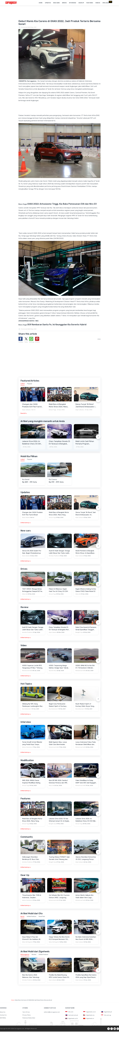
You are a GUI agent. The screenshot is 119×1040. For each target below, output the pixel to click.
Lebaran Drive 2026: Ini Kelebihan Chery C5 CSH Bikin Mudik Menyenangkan (32, 442)
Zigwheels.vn (88, 1018)
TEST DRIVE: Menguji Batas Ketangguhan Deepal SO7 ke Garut (32, 590)
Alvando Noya (53, 670)
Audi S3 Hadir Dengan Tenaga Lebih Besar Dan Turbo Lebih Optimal (59, 552)
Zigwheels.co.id (89, 1012)
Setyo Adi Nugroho (27, 942)
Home (40, 2)
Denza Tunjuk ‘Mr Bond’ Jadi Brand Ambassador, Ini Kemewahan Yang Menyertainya (86, 405)
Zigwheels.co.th (71, 1018)
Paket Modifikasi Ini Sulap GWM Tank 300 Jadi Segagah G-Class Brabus (86, 781)
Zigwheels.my (88, 1015)
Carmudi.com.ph (71, 1015)
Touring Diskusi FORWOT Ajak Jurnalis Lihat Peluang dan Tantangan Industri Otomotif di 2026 (59, 858)
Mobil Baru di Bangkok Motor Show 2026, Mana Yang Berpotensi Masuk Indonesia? (58, 405)
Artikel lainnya (25, 522)
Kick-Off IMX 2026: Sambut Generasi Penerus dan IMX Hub (58, 781)
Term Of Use (26, 1012)
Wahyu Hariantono (27, 747)
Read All (23, 413)
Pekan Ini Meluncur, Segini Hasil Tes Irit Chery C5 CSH (58, 590)
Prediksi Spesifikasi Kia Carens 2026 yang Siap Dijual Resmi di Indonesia (86, 976)
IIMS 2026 (105, 2)
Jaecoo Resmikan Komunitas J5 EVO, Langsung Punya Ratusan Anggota (86, 858)
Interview (72, 2)
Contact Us (3, 1015)
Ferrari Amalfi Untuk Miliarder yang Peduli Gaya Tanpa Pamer (32, 743)
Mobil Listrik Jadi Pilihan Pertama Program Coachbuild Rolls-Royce (85, 442)
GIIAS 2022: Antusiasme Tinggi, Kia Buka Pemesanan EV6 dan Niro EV (62, 204)
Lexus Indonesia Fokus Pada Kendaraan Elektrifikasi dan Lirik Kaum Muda (86, 743)
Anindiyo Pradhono (54, 555)
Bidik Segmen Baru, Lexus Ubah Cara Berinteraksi (58, 743)
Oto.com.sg (106, 1015)
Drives (64, 2)
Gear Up (81, 2)
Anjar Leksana (26, 409)
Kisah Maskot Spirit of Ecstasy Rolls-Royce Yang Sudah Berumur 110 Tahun (85, 705)
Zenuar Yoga (52, 409)
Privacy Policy (26, 1015)
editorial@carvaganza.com (52, 1012)
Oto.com (69, 1012)
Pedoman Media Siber (28, 1018)
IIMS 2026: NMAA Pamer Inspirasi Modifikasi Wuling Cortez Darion (31, 781)
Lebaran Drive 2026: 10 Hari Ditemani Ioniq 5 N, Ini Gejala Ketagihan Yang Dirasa (59, 820)
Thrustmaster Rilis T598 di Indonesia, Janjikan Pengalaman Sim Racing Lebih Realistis (32, 896)
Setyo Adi (24, 594)
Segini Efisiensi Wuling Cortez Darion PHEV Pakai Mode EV (86, 590)
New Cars (56, 2)
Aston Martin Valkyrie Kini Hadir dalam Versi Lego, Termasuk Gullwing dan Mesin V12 (86, 896)
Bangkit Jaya (79, 632)
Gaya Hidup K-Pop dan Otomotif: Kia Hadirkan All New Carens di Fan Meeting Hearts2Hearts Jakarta (31, 938)
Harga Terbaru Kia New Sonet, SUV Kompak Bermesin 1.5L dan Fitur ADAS (59, 938)
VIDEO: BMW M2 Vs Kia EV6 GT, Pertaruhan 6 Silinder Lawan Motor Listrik (85, 667)
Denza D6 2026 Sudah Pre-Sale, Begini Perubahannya (32, 552)
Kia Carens (53, 479)
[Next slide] (98, 400)
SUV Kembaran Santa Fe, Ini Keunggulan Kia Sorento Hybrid (56, 324)
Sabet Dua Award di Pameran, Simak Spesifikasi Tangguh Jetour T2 (86, 628)
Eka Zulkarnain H (27, 709)
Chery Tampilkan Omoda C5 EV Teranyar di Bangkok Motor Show (59, 442)
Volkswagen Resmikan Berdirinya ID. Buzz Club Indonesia (30, 858)
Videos (97, 2)
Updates (48, 2)
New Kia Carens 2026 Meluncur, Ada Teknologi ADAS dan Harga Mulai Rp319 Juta (32, 976)
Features (89, 2)
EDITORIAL (3, 1018)
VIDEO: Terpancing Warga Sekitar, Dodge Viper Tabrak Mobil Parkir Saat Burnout (58, 667)
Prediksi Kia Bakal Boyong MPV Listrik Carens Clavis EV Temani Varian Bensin (59, 976)
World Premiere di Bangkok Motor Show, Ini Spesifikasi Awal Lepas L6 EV (85, 552)
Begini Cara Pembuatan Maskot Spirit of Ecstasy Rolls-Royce (57, 705)
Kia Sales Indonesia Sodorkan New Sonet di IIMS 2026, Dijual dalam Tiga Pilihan (86, 938)
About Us (2, 1012)
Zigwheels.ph (106, 1012)
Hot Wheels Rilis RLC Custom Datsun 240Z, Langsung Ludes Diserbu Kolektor (59, 896)
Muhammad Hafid (25, 27)
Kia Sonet (25, 479)
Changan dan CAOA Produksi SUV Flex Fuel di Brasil (32, 405)
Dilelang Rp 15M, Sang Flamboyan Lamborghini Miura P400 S (32, 705)
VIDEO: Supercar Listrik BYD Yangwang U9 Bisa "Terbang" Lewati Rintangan (32, 667)
